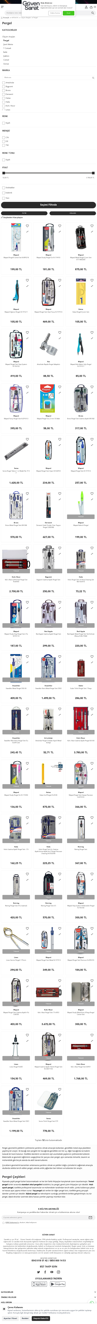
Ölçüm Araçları (26, 18)
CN (5, 137)
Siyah (6, 123)
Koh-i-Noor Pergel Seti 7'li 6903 (48, 1012)
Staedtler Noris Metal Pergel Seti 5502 (48, 688)
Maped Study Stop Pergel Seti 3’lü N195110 (16, 635)
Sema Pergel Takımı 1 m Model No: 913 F (16, 472)
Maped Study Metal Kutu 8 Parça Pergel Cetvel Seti (80, 1013)
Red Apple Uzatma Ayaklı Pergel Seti (48, 634)
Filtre (24, 213)
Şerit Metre (8, 45)
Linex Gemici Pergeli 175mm (16, 960)
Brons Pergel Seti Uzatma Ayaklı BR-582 (80, 419)
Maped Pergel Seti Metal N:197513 (48, 960)
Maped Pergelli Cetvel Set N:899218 (16, 257)
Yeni (5, 198)
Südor (81, 686)
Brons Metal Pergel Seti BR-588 (16, 525)
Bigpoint (7, 86)
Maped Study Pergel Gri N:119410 (48, 257)
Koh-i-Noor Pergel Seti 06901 (81, 1067)
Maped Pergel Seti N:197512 (81, 471)
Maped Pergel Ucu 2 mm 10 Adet (48, 419)
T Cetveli (7, 48)
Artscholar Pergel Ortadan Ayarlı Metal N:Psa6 (48, 742)
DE (5, 141)
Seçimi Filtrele (48, 205)
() (93, 7)
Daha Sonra (55, 13)
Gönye (6, 64)
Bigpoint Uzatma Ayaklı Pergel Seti (48, 580)
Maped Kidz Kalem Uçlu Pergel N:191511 (80, 365)
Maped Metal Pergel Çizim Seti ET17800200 (80, 259)
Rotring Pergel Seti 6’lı (48, 906)
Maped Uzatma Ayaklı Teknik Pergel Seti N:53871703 (48, 1068)
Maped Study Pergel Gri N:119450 (16, 795)
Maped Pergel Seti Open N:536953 (48, 471)
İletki (5, 52)
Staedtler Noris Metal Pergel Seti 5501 (16, 1121)
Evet (69, 13)
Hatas (6, 98)
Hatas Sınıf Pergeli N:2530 (48, 795)
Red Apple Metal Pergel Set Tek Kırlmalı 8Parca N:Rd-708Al (80, 635)
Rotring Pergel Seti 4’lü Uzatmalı (16, 906)
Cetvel (6, 60)
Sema (16, 468)
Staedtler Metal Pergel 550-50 (16, 688)
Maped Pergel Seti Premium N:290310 (81, 960)
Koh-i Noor (8, 106)
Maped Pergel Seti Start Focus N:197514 (48, 312)
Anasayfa (5, 18)
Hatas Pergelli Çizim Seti (80, 312)
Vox (48, 362)
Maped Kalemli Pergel (80, 525)
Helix (6, 102)
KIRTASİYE (15, 18)
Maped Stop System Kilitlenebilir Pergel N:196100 (80, 907)
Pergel (6, 41)
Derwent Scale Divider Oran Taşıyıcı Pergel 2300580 (48, 526)
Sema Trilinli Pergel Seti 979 (48, 1121)
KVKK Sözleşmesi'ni (12, 1222)
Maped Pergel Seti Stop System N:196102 (16, 365)
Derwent (7, 94)
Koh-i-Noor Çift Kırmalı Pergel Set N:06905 (16, 581)
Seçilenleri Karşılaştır (12, 217)
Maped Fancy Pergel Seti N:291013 (16, 419)
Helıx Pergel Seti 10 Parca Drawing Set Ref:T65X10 (81, 581)
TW (5, 145)
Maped (16, 255)
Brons (6, 90)
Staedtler (16, 686)
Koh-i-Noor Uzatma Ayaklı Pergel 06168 (80, 741)
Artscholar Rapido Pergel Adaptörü (48, 364)
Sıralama (73, 213)
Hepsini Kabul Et (40, 1318)
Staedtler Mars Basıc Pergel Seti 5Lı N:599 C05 (16, 742)
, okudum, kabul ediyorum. (20, 1223)
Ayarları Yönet (10, 1318)
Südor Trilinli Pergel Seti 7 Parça (80, 688)
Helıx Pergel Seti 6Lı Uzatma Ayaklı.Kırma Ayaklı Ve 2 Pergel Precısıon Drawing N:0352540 (48, 851)
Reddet (25, 1318)
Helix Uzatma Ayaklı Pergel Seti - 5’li (16, 849)
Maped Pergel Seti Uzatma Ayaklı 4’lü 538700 (16, 1013)
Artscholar (8, 83)
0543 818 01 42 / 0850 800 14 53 (48, 1261)
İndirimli (7, 193)
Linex (6, 110)
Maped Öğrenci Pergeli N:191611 (16, 312)
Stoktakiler (8, 188)
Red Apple (48, 631)
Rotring (81, 847)
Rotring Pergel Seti (80, 849)
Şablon (6, 56)
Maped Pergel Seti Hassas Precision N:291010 (81, 796)
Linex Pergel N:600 (16, 1067)
